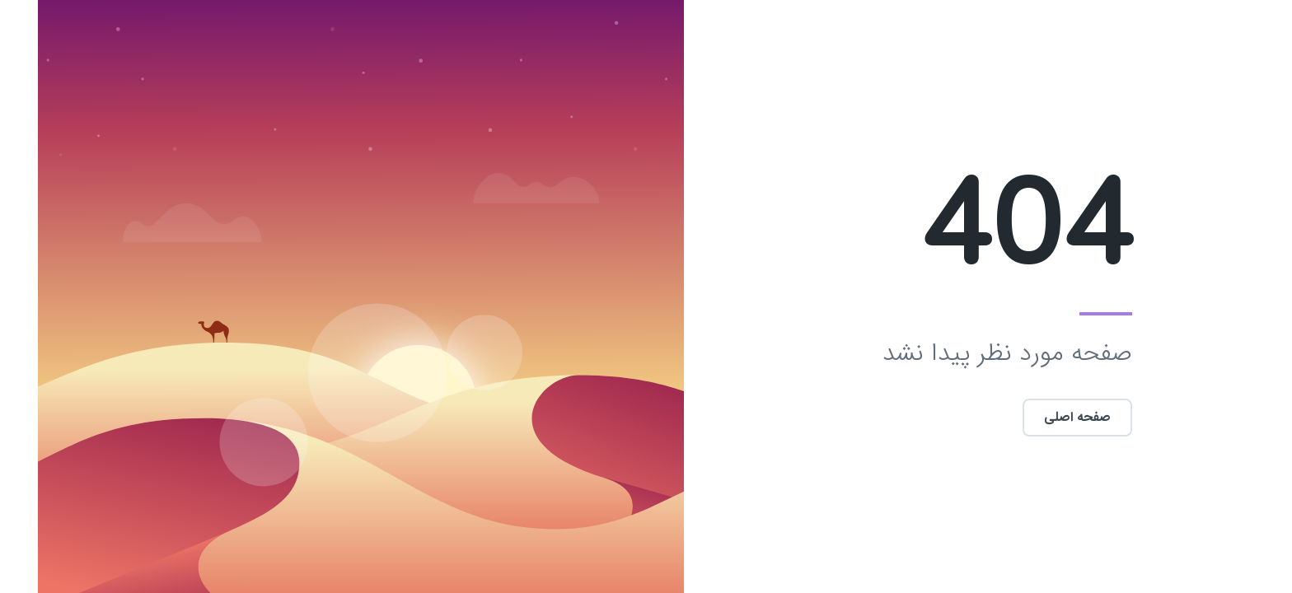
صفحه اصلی (1039, 417)
